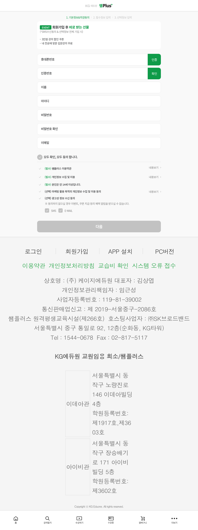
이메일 (45, 142)
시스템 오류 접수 (154, 265)
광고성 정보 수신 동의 (59, 198)
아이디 (45, 100)
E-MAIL (69, 211)
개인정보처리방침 (72, 265)
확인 (154, 73)
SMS (53, 211)
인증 (154, 59)
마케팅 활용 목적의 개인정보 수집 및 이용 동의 (72, 191)
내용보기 (153, 167)
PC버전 (164, 251)
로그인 (33, 251)
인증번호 (46, 73)
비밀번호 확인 (49, 128)
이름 (43, 87)
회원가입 (76, 251)
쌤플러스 (99, 5)
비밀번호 (46, 114)
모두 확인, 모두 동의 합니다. (61, 157)
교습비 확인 (113, 265)
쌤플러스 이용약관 (57, 168)
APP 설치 (120, 251)
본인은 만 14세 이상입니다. (62, 184)
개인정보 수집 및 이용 (59, 177)
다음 (99, 226)
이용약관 (33, 265)
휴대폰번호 (48, 59)
